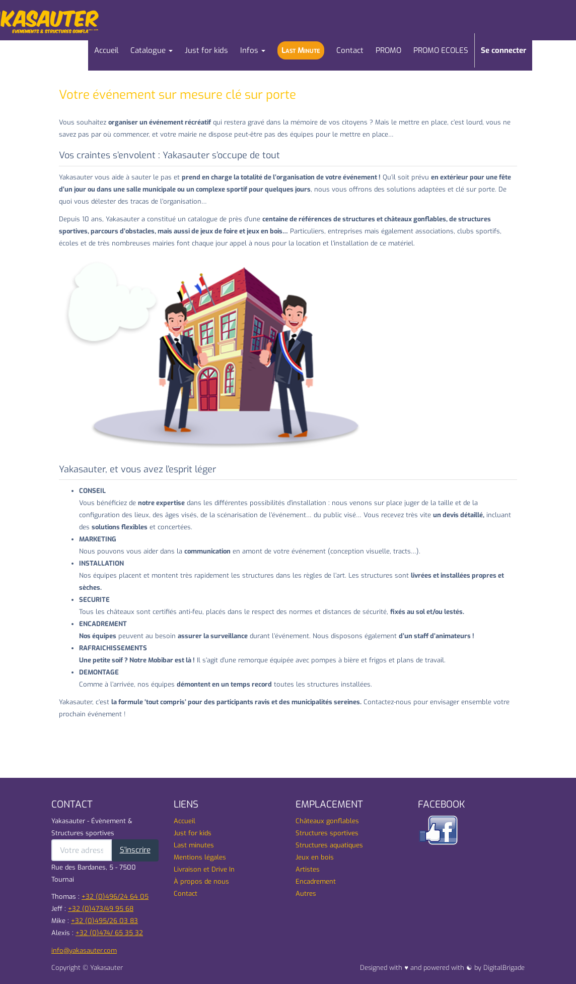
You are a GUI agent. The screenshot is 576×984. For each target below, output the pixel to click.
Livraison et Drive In (204, 869)
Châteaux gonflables (327, 821)
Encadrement (316, 881)
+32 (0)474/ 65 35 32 (109, 933)
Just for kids (192, 833)
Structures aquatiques (329, 845)
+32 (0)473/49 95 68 (100, 908)
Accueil (184, 821)
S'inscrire (135, 850)
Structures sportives (327, 833)
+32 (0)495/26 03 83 (104, 920)
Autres (306, 893)
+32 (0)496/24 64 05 (115, 896)
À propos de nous (201, 881)
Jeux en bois (315, 857)
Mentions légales (200, 857)
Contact (185, 893)
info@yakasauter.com (84, 950)
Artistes (308, 869)
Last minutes (194, 845)
